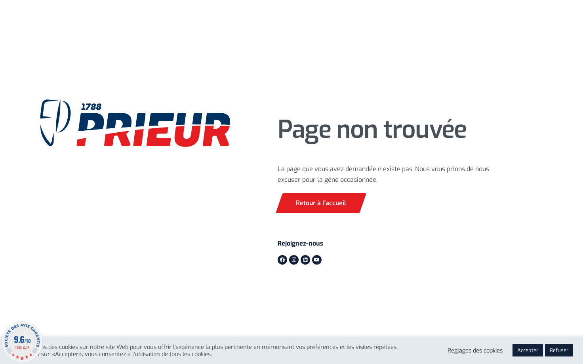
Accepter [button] (527, 350)
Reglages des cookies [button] (475, 350)
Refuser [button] (559, 350)
